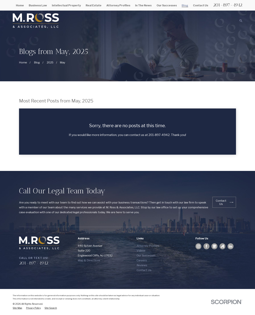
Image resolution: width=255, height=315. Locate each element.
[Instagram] (198, 246)
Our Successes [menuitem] (167, 5)
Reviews (142, 265)
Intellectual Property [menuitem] (66, 5)
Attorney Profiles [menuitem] (118, 5)
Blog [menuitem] (185, 5)
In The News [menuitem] (143, 5)
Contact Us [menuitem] (200, 5)
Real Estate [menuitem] (93, 5)
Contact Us (144, 270)
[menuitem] (17, 308)
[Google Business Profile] (214, 246)
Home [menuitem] (20, 5)
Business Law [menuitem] (38, 5)
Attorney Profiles (148, 245)
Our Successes (146, 255)
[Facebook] (206, 246)
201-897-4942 (227, 5)
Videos (141, 250)
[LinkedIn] (230, 246)
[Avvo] (222, 246)
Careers (142, 260)
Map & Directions (89, 260)
